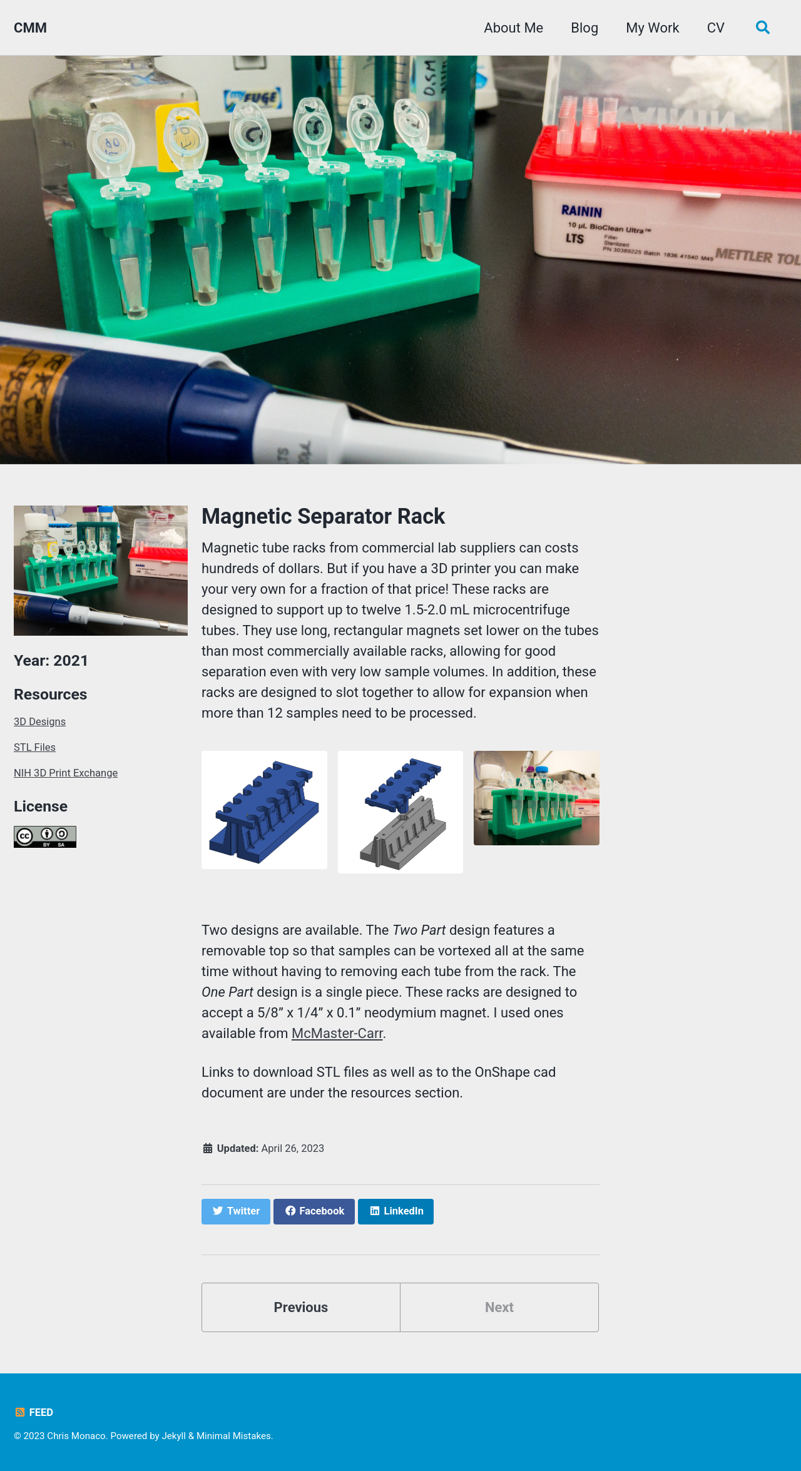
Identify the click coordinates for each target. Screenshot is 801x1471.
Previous (301, 1307)
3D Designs (40, 722)
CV (716, 28)
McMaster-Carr (337, 1033)
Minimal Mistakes (233, 1436)
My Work (652, 28)
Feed (33, 1412)
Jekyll (173, 1436)
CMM (30, 28)
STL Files (35, 747)
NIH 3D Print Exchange (66, 773)
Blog (584, 28)
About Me (513, 28)
